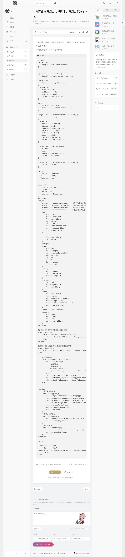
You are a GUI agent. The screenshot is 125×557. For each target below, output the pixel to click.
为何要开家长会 (108, 23)
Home (38, 32)
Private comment (77, 529)
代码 (98, 108)
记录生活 (17, 65)
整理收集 (17, 60)
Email (55, 534)
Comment (37, 508)
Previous (37, 489)
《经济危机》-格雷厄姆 (111, 16)
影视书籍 (17, 69)
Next (86, 489)
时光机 (101, 55)
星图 (36, 21)
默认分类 (17, 51)
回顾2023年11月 (108, 31)
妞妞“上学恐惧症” (109, 38)
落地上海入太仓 (108, 46)
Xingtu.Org (54, 553)
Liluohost (62, 553)
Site (73, 534)
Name (35, 534)
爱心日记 (17, 56)
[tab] (98, 10)
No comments (73, 21)
